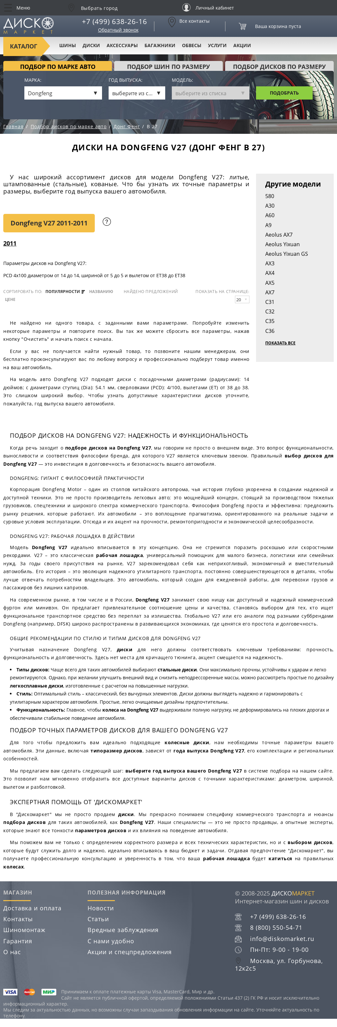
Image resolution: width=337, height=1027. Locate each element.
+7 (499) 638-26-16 (114, 21)
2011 (9, 243)
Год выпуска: (126, 80)
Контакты (18, 919)
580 (269, 196)
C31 (269, 302)
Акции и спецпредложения (130, 952)
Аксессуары (122, 45)
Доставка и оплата (32, 908)
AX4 (269, 273)
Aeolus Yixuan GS (286, 253)
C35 (269, 321)
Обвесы (191, 45)
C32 (269, 311)
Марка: (32, 80)
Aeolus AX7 (279, 234)
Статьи (98, 919)
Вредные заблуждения (123, 930)
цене (10, 299)
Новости (101, 908)
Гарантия (17, 941)
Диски (91, 45)
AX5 (269, 282)
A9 (268, 225)
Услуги (217, 45)
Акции (242, 45)
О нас (12, 952)
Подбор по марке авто (57, 67)
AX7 (269, 292)
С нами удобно (111, 941)
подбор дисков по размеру (279, 67)
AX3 (269, 263)
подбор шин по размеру (168, 67)
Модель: (182, 80)
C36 (269, 331)
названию (101, 291)
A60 (269, 215)
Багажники (159, 45)
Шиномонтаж (24, 930)
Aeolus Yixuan (282, 244)
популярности (65, 291)
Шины (67, 45)
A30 (269, 205)
